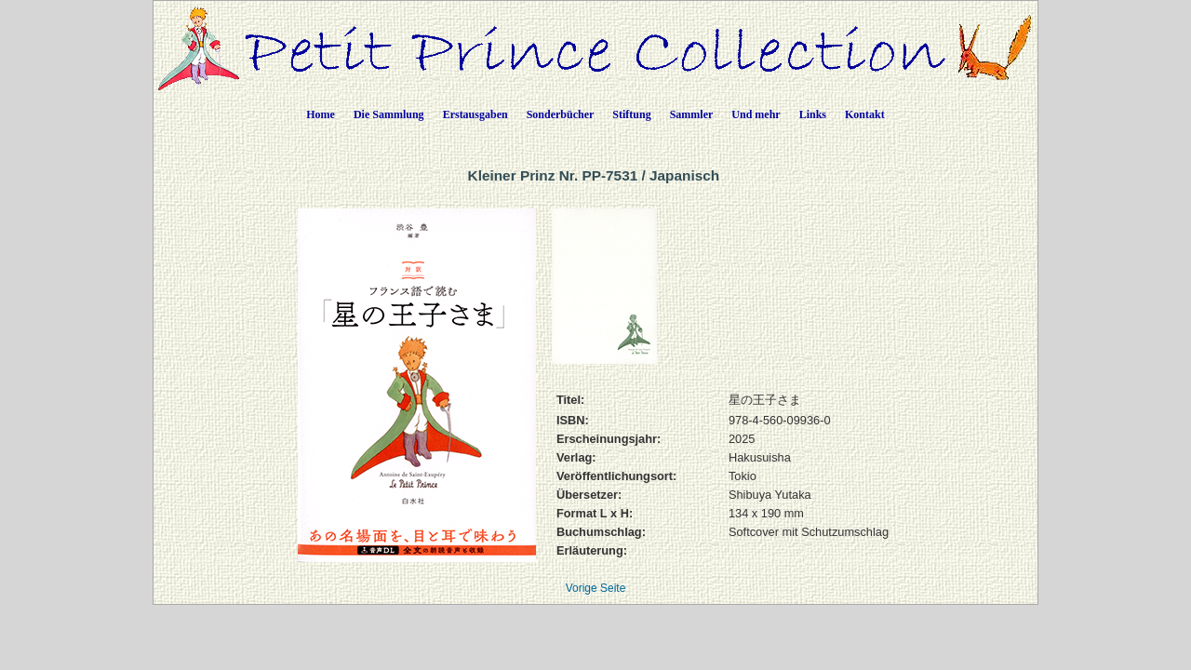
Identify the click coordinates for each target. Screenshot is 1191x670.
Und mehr (755, 114)
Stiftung (631, 114)
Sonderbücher (561, 114)
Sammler (692, 114)
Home (320, 114)
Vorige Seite (596, 588)
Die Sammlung (389, 114)
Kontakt (865, 114)
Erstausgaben (475, 114)
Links (812, 114)
